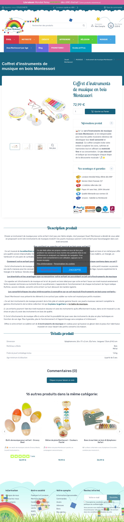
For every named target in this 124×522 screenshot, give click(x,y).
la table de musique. (78, 304)
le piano (52, 304)
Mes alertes (61, 512)
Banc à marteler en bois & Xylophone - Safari (100, 441)
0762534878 (22, 7)
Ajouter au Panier (100, 111)
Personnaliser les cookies (64, 264)
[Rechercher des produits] (58, 25)
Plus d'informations (44, 264)
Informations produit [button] (97, 123)
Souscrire (113, 497)
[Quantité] (78, 111)
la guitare (61, 304)
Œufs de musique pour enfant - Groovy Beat (22, 441)
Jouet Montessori (68, 61)
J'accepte (75, 270)
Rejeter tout (49, 270)
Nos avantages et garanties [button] (96, 168)
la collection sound (29, 251)
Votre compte (64, 490)
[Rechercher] (84, 25)
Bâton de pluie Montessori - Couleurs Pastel (61, 441)
